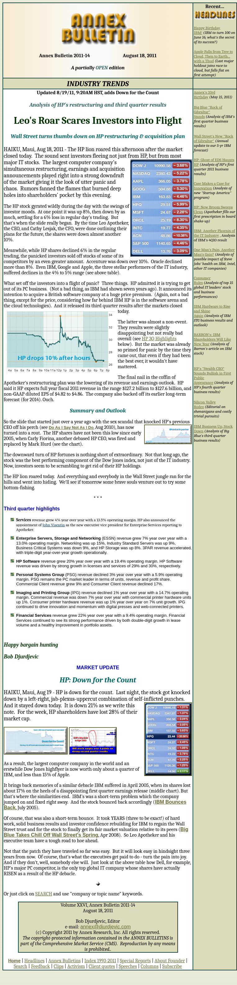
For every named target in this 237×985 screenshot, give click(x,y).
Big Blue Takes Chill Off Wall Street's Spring (96, 832)
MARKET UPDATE (97, 667)
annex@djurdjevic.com (105, 926)
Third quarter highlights (32, 508)
